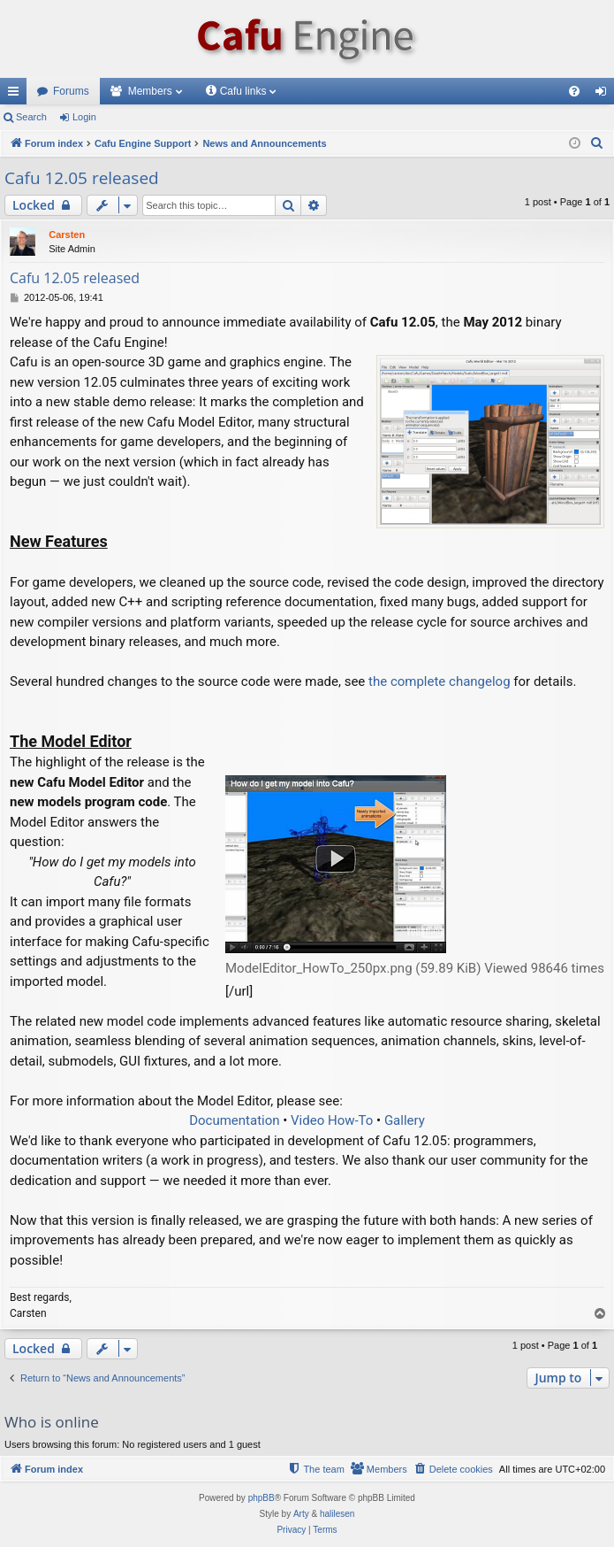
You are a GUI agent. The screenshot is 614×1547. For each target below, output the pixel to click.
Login (84, 117)
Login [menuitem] (604, 94)
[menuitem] (574, 91)
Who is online (51, 1422)
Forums (71, 91)
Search (31, 117)
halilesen (337, 1514)
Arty (301, 1514)
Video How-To (332, 1120)
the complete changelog (439, 681)
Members (150, 91)
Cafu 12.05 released (81, 177)
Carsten (67, 234)
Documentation (234, 1120)
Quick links (17, 94)
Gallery (404, 1120)
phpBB (261, 1498)
